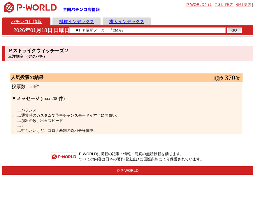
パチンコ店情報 (26, 21)
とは (199, 4)
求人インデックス (126, 21)
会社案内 (243, 4)
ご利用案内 (224, 4)
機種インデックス (76, 21)
